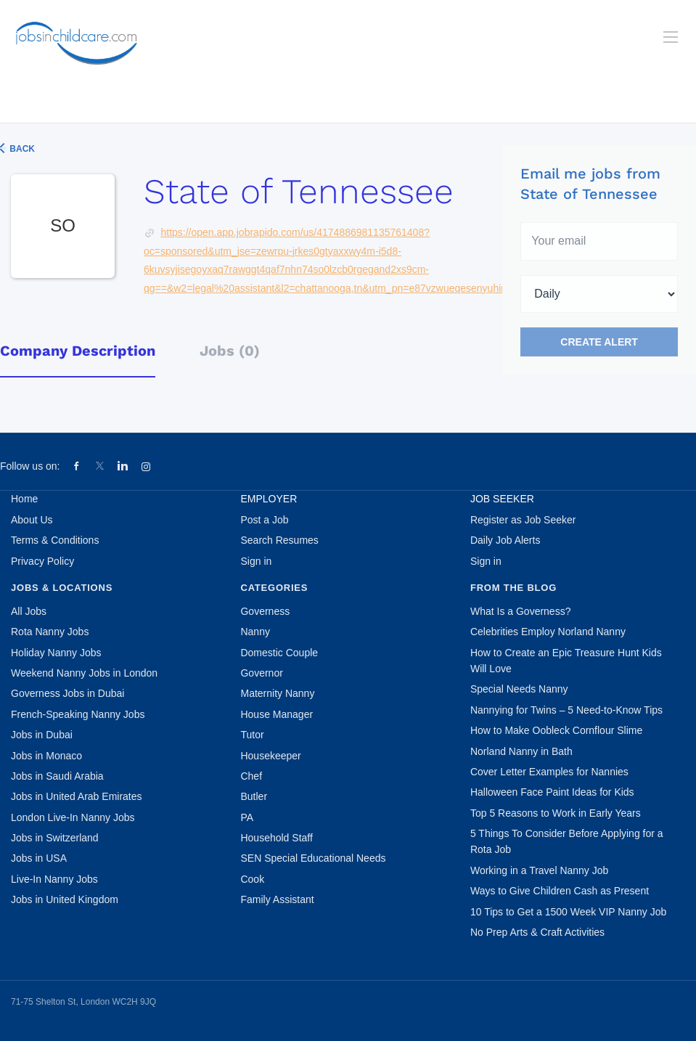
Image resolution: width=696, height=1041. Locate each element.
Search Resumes (279, 540)
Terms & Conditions (55, 540)
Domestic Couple (279, 652)
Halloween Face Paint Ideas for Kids (552, 792)
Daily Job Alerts (505, 540)
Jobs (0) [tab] (230, 350)
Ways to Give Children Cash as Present (559, 891)
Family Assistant (277, 899)
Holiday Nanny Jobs (56, 652)
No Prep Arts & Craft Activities (537, 932)
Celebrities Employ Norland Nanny (548, 631)
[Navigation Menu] (670, 37)
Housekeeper (270, 756)
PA (246, 817)
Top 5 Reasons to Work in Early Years (555, 813)
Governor (261, 673)
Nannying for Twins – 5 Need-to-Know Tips (566, 710)
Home (24, 499)
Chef (251, 776)
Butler (253, 796)
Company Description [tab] (77, 350)
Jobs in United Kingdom (64, 899)
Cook (252, 879)
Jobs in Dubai (42, 734)
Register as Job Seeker (523, 520)
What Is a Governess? (520, 611)
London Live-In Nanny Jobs (72, 817)
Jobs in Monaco (46, 756)
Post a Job (264, 520)
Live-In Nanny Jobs (54, 879)
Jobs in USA (39, 858)
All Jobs (28, 611)
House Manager (276, 714)
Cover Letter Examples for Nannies (549, 771)
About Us (32, 520)
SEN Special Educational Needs (312, 858)
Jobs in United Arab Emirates (76, 796)
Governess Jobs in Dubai (67, 693)
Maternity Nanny (277, 693)
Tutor (251, 734)
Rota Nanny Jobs (50, 631)
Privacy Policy (42, 561)
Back (21, 149)
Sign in (255, 561)
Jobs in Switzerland (55, 838)
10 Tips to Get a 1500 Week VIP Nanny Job (568, 912)
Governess (265, 611)
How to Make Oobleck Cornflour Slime (556, 730)
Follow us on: (30, 466)
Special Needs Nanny (519, 689)
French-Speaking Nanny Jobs (77, 714)
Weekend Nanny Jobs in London (84, 673)
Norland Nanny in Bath (521, 751)
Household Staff (276, 838)
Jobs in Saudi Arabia (57, 776)
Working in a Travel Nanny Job (539, 870)
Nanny (254, 631)
